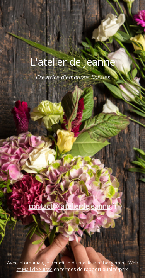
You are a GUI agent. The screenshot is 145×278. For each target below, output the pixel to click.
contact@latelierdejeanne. (70, 206)
